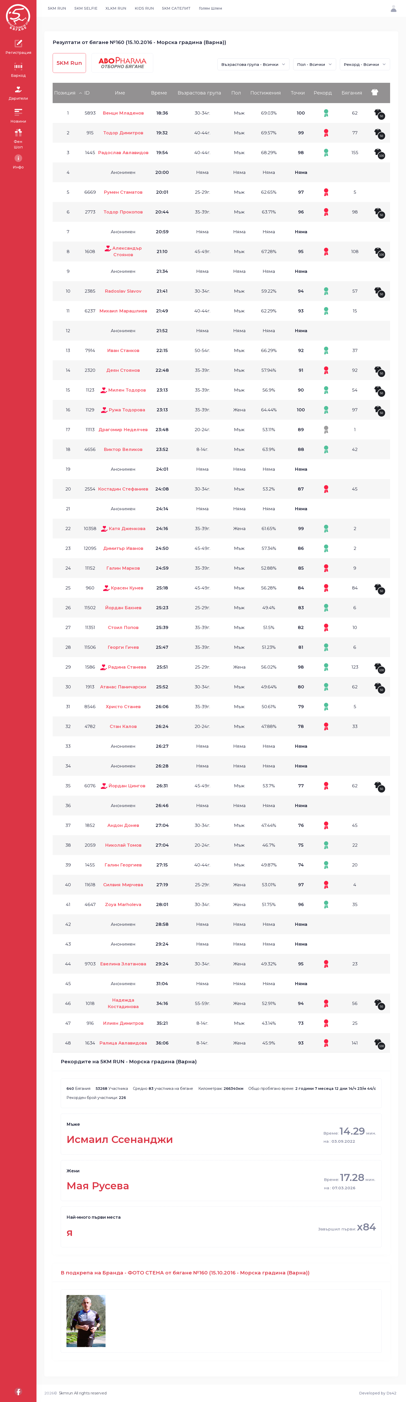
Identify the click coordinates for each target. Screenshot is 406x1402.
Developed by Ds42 (377, 1393)
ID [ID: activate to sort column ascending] (87, 93)
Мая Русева (97, 1186)
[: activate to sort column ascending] (380, 93)
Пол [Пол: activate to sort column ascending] (236, 93)
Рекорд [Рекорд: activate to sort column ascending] (323, 93)
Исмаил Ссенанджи (119, 1139)
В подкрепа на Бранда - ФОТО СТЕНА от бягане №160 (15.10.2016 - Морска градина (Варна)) (185, 1273)
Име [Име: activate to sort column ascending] (120, 93)
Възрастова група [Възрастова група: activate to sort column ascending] (199, 93)
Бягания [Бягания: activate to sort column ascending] (352, 93)
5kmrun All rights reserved (83, 1393)
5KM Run (69, 63)
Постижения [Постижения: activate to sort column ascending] (265, 93)
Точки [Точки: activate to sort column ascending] (298, 93)
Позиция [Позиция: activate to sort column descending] (65, 93)
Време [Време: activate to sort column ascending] (159, 93)
